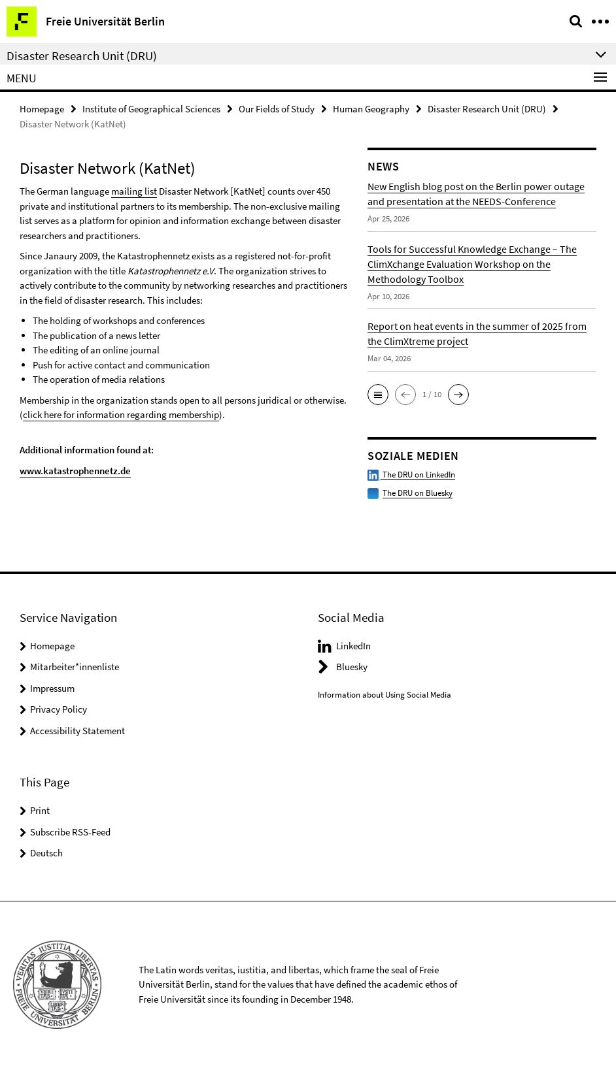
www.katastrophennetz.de (75, 470)
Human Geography (371, 109)
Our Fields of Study (277, 109)
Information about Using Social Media (384, 694)
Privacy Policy (58, 709)
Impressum (52, 688)
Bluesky (352, 666)
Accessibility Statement (77, 730)
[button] (378, 394)
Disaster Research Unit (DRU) (487, 109)
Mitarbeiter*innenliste (74, 666)
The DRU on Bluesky (418, 492)
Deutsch (46, 853)
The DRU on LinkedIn (411, 474)
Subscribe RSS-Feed (70, 832)
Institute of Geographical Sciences (151, 109)
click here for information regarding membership (121, 414)
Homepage (42, 109)
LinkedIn (353, 645)
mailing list (134, 191)
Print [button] (40, 810)
